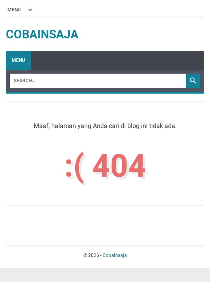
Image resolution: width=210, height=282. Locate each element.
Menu (18, 60)
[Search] (98, 81)
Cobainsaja (42, 34)
